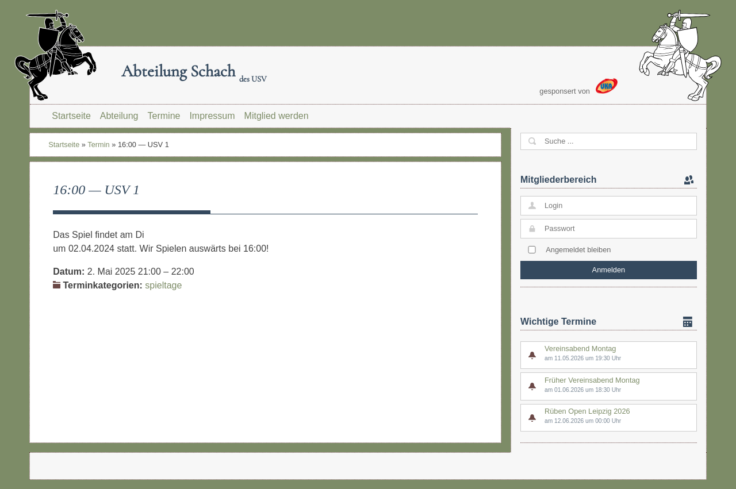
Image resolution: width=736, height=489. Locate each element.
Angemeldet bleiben (578, 249)
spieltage (163, 285)
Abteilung (119, 116)
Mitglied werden (276, 116)
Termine (164, 116)
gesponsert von (578, 86)
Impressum (212, 116)
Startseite (71, 116)
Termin (98, 144)
